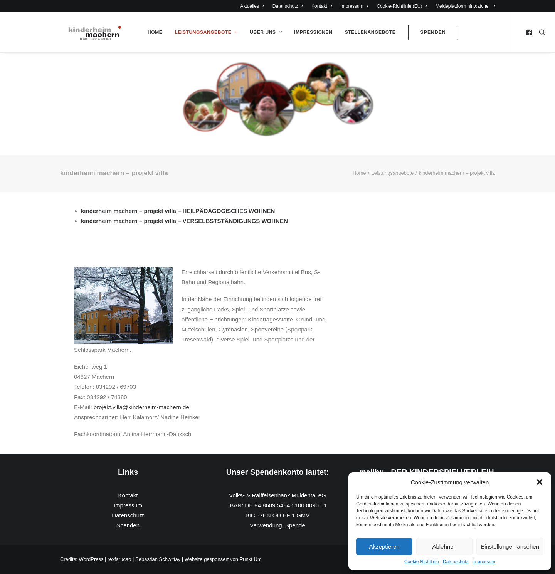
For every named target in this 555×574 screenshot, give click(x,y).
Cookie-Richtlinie (421, 561)
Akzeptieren (384, 546)
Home (155, 32)
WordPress (91, 559)
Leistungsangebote (206, 32)
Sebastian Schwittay (157, 559)
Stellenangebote (370, 32)
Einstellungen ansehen (510, 546)
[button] (539, 482)
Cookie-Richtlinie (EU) (402, 6)
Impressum (484, 561)
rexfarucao (119, 559)
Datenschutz (456, 561)
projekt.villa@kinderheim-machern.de (141, 407)
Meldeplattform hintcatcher (465, 6)
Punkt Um (251, 559)
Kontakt (321, 6)
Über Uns (266, 32)
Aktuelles (252, 6)
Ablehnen (444, 546)
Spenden (128, 525)
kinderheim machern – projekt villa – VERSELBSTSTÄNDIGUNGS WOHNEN (184, 221)
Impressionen (313, 32)
